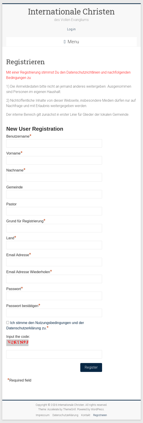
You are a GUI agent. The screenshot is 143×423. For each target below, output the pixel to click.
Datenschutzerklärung (65, 415)
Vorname (14, 152)
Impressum (43, 415)
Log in (71, 29)
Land (11, 237)
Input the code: (18, 336)
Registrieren (100, 415)
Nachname (15, 169)
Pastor (11, 204)
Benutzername (18, 135)
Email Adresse (18, 254)
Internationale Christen (71, 11)
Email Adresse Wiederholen (29, 271)
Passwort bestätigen (23, 305)
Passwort (14, 288)
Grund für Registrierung (25, 220)
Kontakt (85, 415)
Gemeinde (14, 187)
